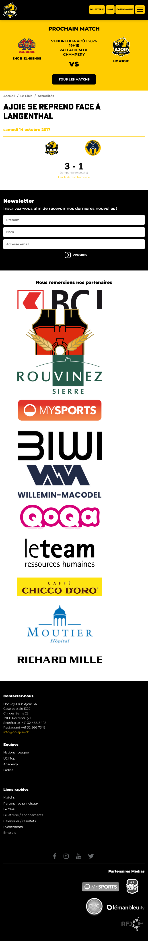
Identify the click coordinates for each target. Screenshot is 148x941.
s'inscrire (76, 255)
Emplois (9, 833)
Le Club (26, 96)
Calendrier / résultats (19, 821)
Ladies (8, 770)
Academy (10, 764)
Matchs (9, 797)
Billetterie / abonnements (23, 815)
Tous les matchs (74, 79)
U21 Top (9, 758)
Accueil (9, 96)
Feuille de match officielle (74, 177)
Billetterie (97, 9)
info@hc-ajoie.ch (16, 732)
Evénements (13, 827)
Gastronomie (125, 9)
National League (16, 752)
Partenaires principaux (20, 803)
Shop (110, 9)
